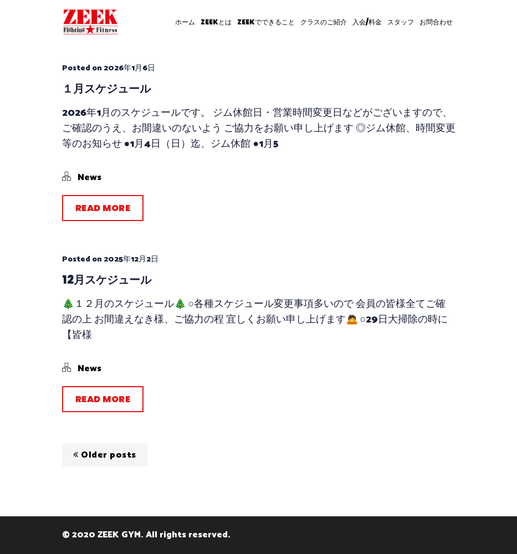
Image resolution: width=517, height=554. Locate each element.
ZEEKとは (216, 22)
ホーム (185, 22)
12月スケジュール (106, 280)
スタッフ (400, 22)
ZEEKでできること (266, 22)
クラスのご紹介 (323, 22)
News (89, 177)
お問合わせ (436, 22)
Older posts (104, 455)
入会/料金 (367, 22)
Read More (103, 208)
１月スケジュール (106, 88)
